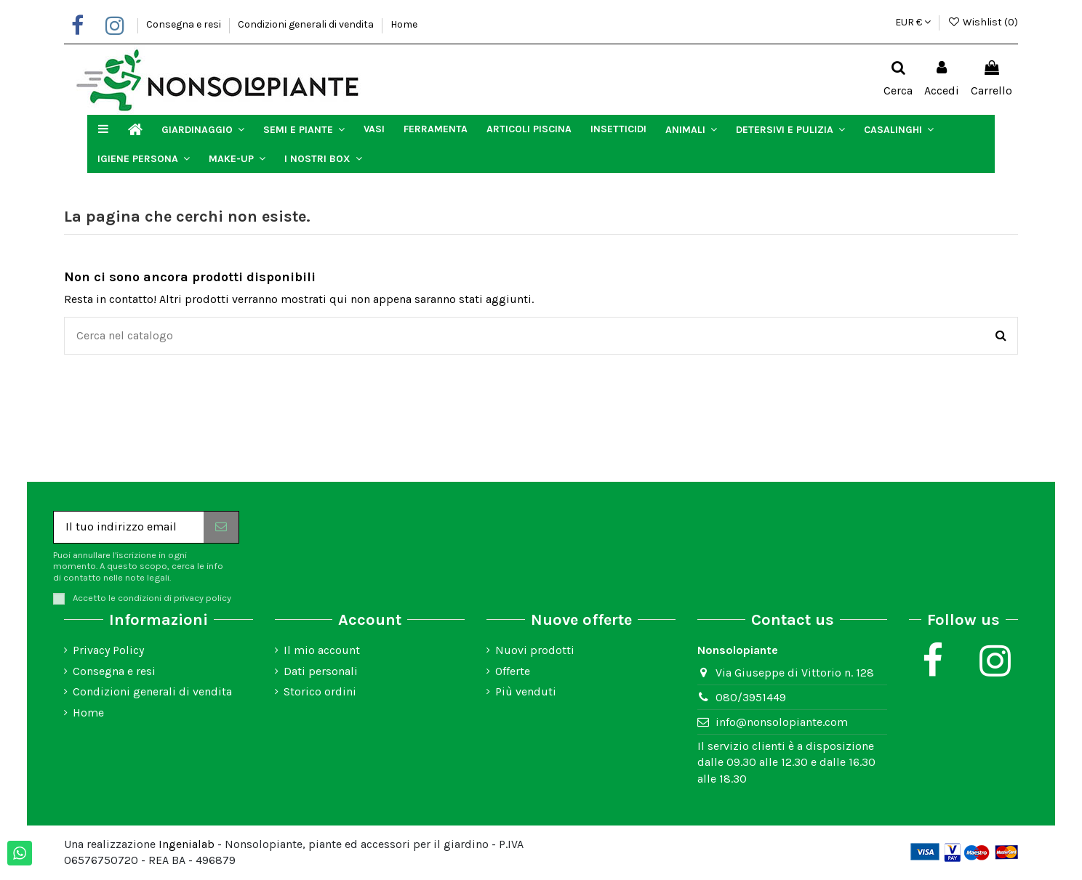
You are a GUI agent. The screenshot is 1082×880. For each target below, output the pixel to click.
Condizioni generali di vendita (307, 24)
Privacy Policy (108, 650)
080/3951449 (751, 697)
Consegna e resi (184, 24)
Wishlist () (982, 22)
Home (403, 24)
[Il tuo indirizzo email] (129, 527)
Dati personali (321, 671)
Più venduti (525, 691)
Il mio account (322, 650)
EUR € (913, 22)
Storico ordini (320, 691)
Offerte (512, 671)
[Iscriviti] (221, 527)
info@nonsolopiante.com (782, 722)
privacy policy (202, 597)
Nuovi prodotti (534, 650)
